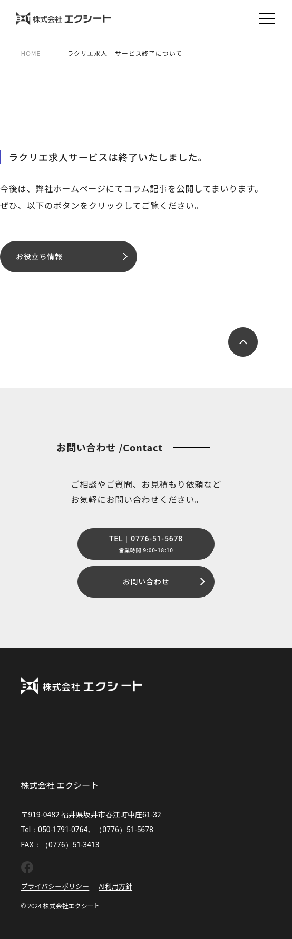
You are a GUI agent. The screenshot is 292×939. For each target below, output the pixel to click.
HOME (31, 52)
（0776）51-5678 (124, 829)
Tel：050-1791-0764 (54, 829)
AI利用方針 (115, 886)
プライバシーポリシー (55, 886)
